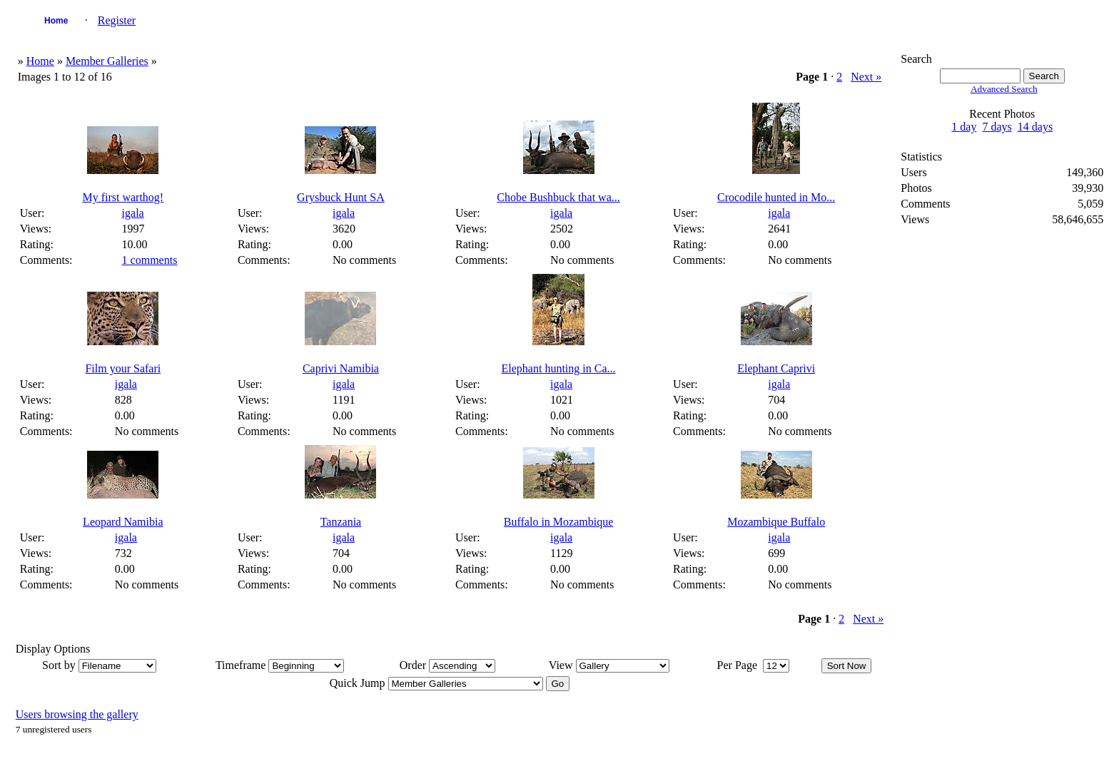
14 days (1035, 127)
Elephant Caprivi (776, 368)
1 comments (150, 260)
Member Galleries (107, 61)
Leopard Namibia (123, 522)
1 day (963, 127)
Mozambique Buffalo (776, 522)
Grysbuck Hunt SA (341, 197)
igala (133, 213)
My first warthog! (122, 197)
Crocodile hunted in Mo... (776, 197)
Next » (866, 77)
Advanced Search (1004, 88)
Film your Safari (123, 368)
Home (56, 21)
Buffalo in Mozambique (558, 522)
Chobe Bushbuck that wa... (558, 197)
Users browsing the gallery (77, 714)
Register (117, 20)
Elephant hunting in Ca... (559, 368)
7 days (996, 127)
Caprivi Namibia (341, 368)
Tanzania (341, 522)
